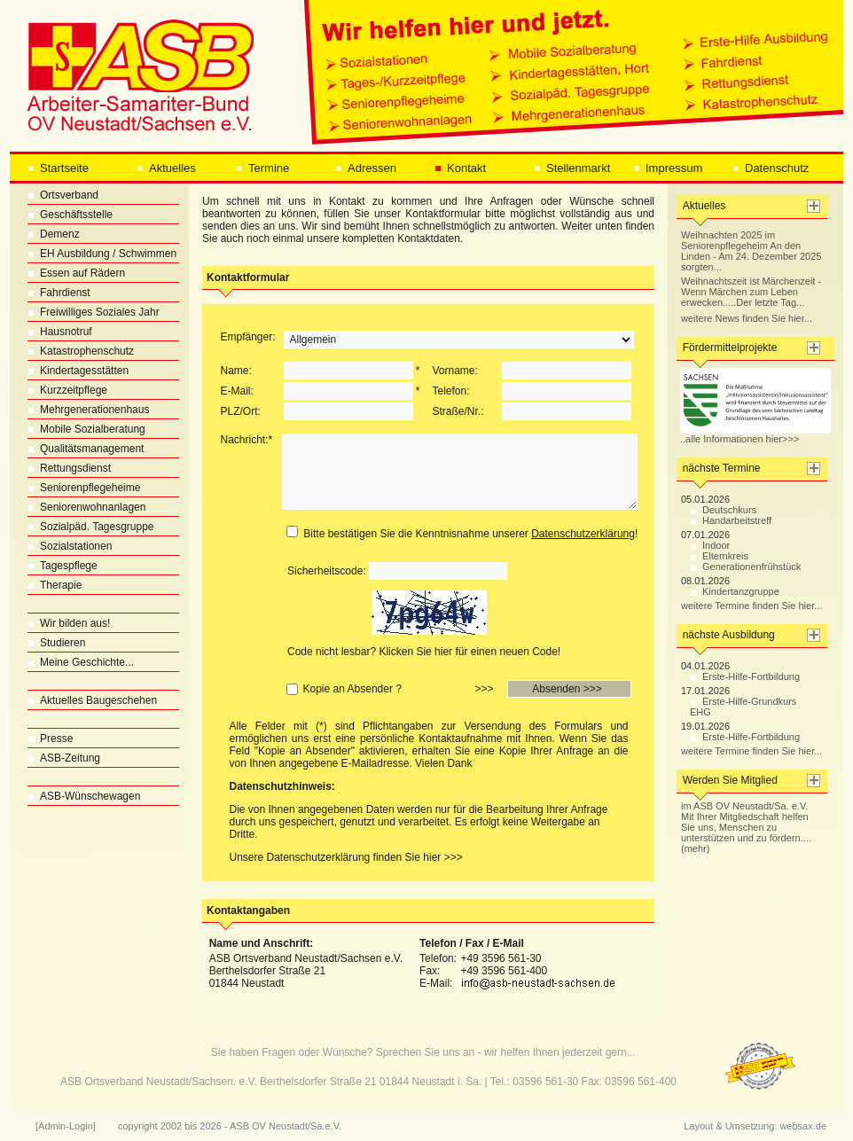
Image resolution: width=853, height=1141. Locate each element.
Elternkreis (719, 556)
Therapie (54, 585)
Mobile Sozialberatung (86, 429)
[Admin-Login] (65, 1126)
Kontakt (460, 168)
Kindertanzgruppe (734, 591)
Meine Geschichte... (80, 662)
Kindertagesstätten (78, 370)
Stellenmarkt (572, 168)
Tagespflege (62, 565)
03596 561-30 (545, 1081)
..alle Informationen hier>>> (755, 434)
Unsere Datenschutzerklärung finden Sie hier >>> (346, 857)
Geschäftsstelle (70, 214)
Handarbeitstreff (730, 520)
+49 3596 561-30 (500, 958)
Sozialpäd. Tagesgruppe (90, 526)
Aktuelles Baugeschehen (92, 700)
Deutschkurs (723, 509)
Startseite (58, 168)
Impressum (667, 168)
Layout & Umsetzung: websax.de (755, 1126)
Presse (50, 738)
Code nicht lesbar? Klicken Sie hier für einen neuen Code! (423, 651)
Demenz (53, 234)
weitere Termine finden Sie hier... (751, 605)
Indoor (710, 545)
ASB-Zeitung (63, 758)
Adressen (365, 168)
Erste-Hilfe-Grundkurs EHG (743, 706)
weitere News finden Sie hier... (746, 318)
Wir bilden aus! (68, 623)
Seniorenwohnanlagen (86, 507)
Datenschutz (770, 168)
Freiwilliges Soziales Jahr (93, 312)
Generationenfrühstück (745, 566)
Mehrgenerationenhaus (88, 409)
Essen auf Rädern (76, 273)
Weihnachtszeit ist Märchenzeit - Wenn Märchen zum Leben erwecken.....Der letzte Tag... (751, 292)
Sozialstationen (69, 546)
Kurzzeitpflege (67, 390)
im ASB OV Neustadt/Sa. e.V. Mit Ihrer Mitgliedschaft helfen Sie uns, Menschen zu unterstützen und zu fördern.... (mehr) (746, 827)
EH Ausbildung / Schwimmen (101, 253)
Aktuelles (166, 168)
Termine (262, 168)
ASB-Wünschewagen (83, 796)
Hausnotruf (59, 331)
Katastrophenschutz (80, 351)
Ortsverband (62, 195)
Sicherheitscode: (326, 571)
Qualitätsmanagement (85, 448)
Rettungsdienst (69, 468)
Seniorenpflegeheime (83, 487)
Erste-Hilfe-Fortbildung (745, 676)
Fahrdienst (58, 292)
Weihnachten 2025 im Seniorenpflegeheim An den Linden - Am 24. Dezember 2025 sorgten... (751, 251)
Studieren (56, 643)
